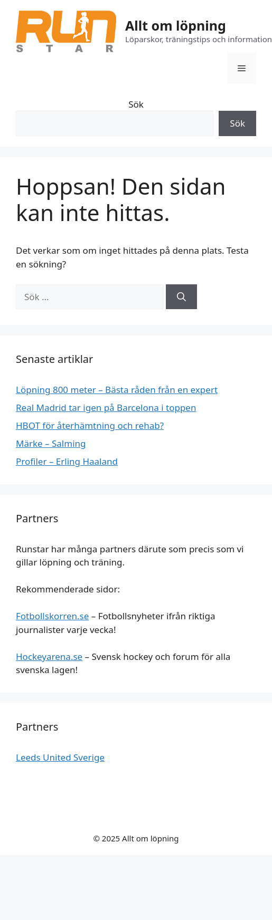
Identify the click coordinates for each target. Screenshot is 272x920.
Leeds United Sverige (60, 757)
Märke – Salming (51, 443)
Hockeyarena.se (49, 656)
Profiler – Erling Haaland (67, 461)
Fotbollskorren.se (52, 616)
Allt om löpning (175, 25)
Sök (136, 104)
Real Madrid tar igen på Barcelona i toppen (106, 407)
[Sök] (181, 297)
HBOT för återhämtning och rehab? (90, 425)
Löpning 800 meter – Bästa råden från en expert (117, 390)
